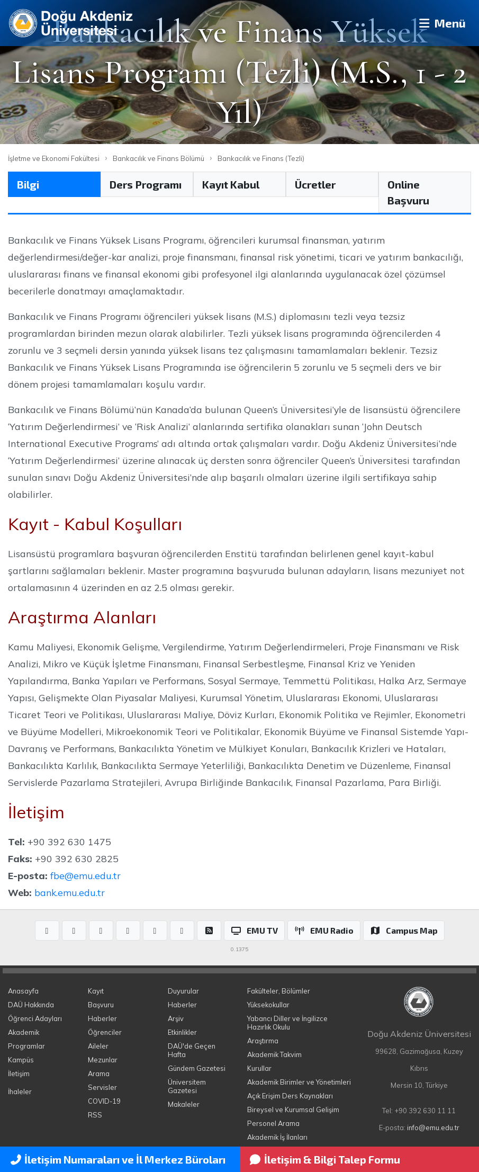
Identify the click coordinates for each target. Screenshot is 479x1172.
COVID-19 (104, 1101)
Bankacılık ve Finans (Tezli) (261, 158)
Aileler (98, 1046)
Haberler (102, 1018)
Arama (99, 1073)
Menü (439, 23)
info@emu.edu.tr (433, 1127)
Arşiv (176, 1018)
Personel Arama (273, 1123)
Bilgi (28, 184)
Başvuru (101, 1004)
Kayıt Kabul (230, 184)
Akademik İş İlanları (277, 1137)
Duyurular (183, 991)
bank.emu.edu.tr (69, 892)
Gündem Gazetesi (196, 1068)
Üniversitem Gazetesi (187, 1086)
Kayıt (96, 991)
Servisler (102, 1087)
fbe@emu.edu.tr (85, 875)
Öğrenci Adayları (35, 1018)
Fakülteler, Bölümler (278, 991)
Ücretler (315, 184)
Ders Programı (146, 184)
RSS (95, 1115)
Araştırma (262, 1040)
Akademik (23, 1032)
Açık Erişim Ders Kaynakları (290, 1096)
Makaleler (184, 1104)
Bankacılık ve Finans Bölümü (158, 158)
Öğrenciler (105, 1032)
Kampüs (21, 1059)
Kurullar (259, 1068)
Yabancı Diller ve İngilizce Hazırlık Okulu (287, 1022)
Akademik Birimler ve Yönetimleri (299, 1082)
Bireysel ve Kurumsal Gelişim (293, 1109)
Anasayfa (23, 991)
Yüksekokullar (268, 1004)
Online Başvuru (408, 192)
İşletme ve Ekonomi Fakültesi (54, 158)
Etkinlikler (182, 1032)
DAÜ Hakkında (31, 1004)
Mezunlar (103, 1059)
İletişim (19, 1073)
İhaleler (20, 1091)
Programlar (26, 1046)
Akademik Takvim (274, 1054)
